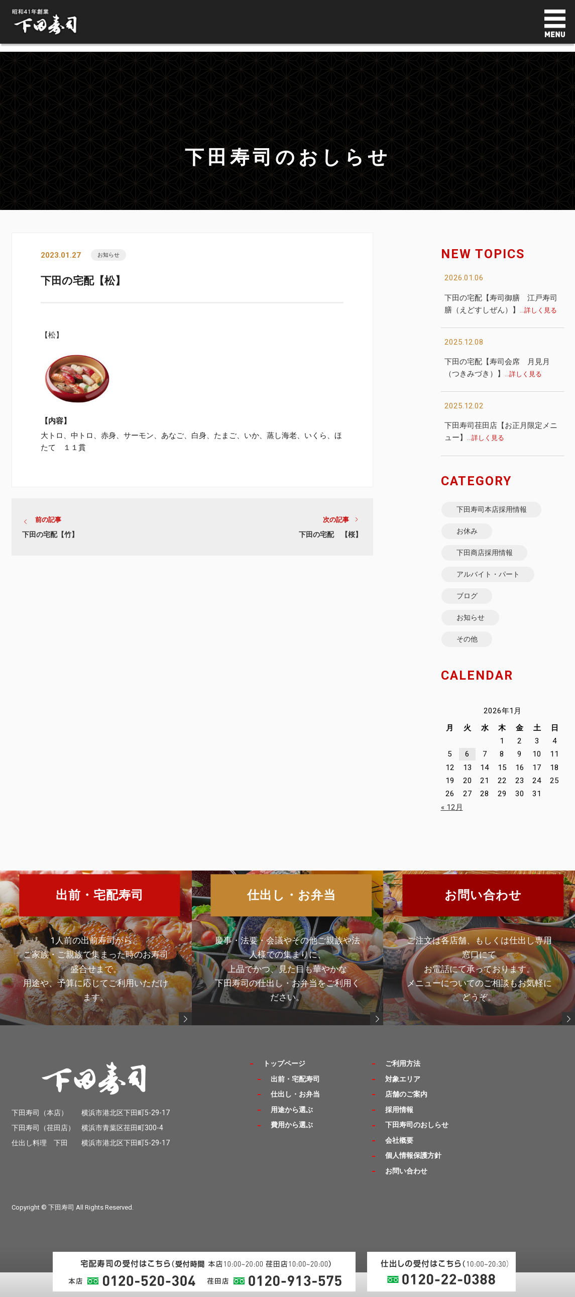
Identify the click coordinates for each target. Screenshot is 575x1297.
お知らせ (111, 255)
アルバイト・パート (494, 587)
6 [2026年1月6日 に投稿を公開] (467, 779)
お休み (470, 537)
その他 (470, 663)
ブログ (470, 612)
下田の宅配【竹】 (50, 538)
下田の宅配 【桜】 (330, 538)
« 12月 (452, 832)
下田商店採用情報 (490, 562)
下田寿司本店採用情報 (498, 511)
